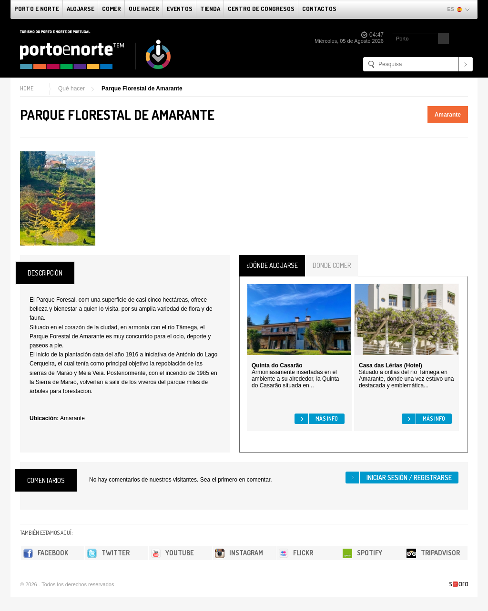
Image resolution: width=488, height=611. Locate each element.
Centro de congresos (261, 8)
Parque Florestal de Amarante (142, 88)
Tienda (210, 8)
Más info (326, 418)
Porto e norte (36, 8)
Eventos (180, 8)
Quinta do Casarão (277, 365)
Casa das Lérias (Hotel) (390, 365)
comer (111, 8)
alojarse (80, 8)
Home (26, 88)
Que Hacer (144, 8)
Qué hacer (71, 88)
